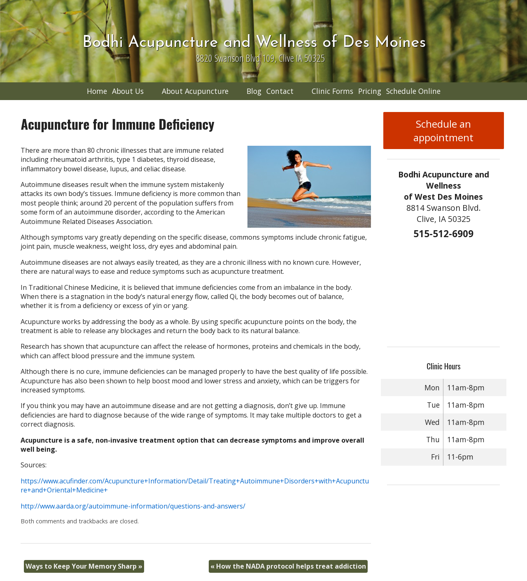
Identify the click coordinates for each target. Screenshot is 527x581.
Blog (254, 91)
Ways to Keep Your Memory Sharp (84, 566)
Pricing (369, 91)
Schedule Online (413, 91)
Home (97, 91)
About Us (128, 91)
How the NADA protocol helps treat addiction (288, 566)
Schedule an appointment (443, 130)
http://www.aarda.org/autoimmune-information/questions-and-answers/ (133, 506)
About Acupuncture (195, 91)
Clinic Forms (332, 91)
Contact (280, 91)
